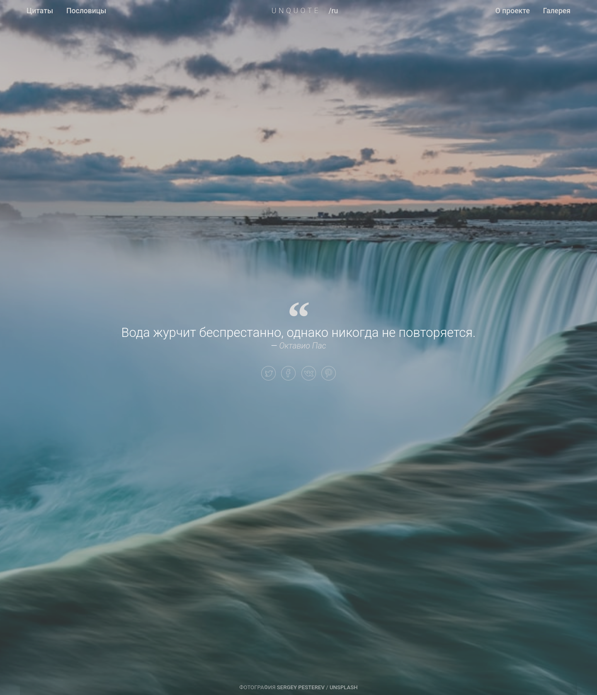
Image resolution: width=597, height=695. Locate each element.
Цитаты (40, 11)
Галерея (556, 11)
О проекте (512, 11)
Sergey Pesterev (301, 687)
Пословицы (86, 11)
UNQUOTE (296, 11)
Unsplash (344, 687)
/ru (333, 11)
